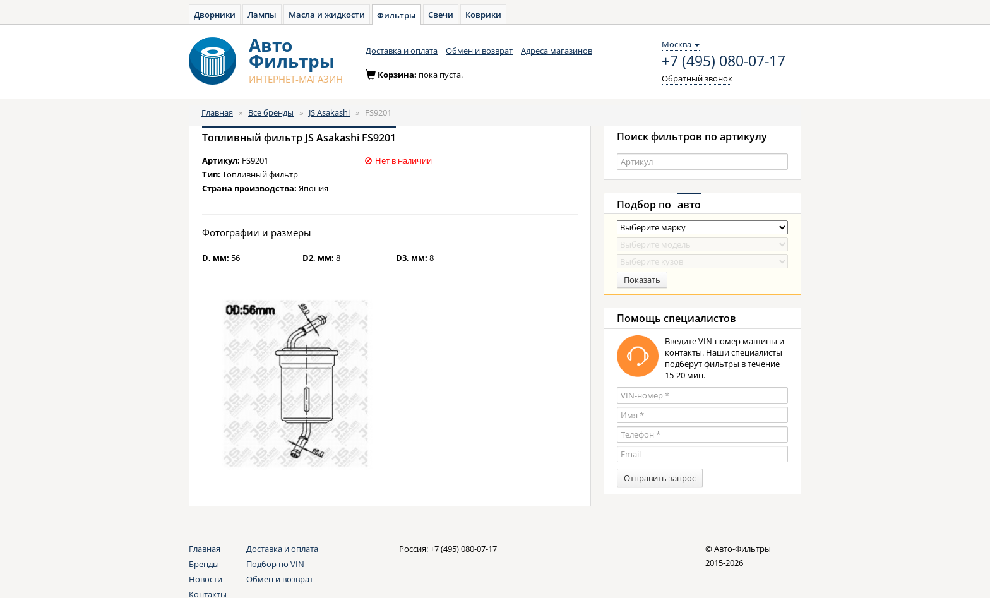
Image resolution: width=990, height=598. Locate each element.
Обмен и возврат (479, 50)
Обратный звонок (697, 78)
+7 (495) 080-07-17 (723, 61)
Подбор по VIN (275, 564)
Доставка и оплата (402, 50)
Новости (205, 579)
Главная (217, 112)
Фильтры (396, 15)
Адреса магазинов (556, 50)
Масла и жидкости (327, 14)
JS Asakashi (329, 112)
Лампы (262, 14)
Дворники (215, 14)
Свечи (440, 14)
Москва (681, 44)
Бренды (204, 564)
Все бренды (271, 112)
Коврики (483, 14)
